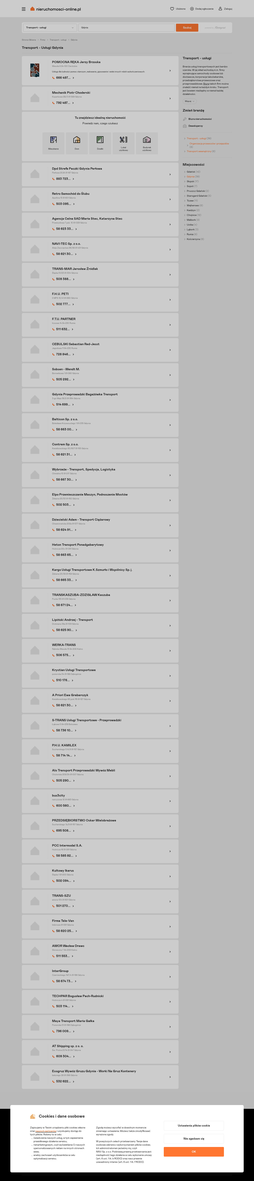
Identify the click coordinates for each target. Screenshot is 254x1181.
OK (194, 1151)
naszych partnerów (45, 1131)
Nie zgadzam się (194, 1138)
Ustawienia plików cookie (194, 1125)
